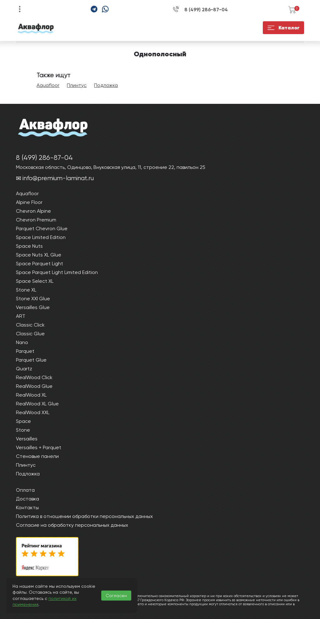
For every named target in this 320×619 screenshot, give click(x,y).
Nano (22, 342)
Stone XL (26, 290)
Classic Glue (30, 334)
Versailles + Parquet (38, 447)
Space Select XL (34, 281)
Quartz (24, 369)
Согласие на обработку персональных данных (72, 525)
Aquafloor (48, 85)
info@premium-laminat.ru (58, 178)
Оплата (25, 490)
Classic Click (30, 325)
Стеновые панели (37, 456)
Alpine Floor (29, 202)
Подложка (106, 85)
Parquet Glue (31, 360)
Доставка (27, 499)
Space (23, 421)
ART (20, 316)
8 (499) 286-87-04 (206, 10)
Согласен (116, 595)
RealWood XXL (32, 412)
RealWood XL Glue (37, 404)
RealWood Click (34, 377)
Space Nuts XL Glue (38, 255)
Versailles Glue (33, 307)
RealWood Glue (34, 386)
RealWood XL (31, 395)
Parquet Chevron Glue (42, 228)
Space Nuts (29, 246)
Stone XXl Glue (33, 299)
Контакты (27, 507)
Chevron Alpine (33, 211)
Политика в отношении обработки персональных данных (84, 516)
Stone (23, 430)
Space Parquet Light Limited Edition (57, 272)
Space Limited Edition (41, 237)
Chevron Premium (36, 220)
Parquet (25, 351)
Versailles (27, 439)
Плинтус (77, 85)
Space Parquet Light (39, 263)
